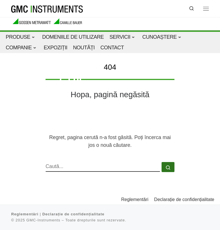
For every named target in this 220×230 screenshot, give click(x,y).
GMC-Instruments (43, 220)
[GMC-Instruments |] (47, 8)
